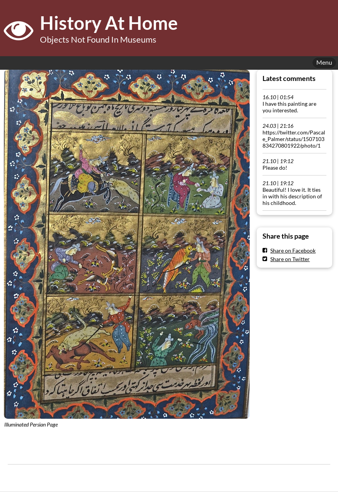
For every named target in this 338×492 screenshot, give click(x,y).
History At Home (109, 23)
